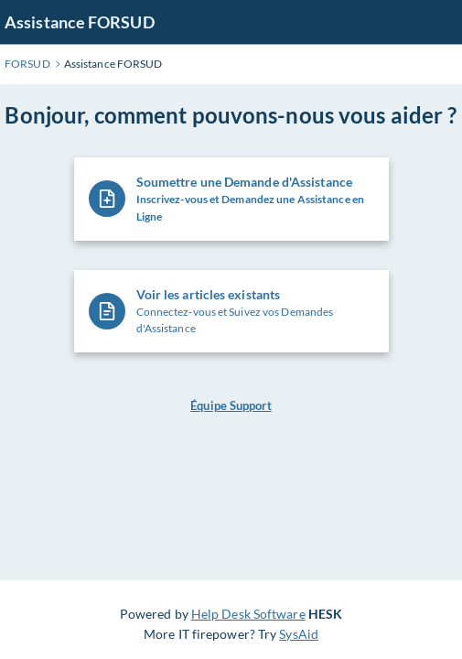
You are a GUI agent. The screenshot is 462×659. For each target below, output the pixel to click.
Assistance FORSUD (80, 22)
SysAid (298, 634)
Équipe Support (230, 405)
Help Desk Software (248, 613)
